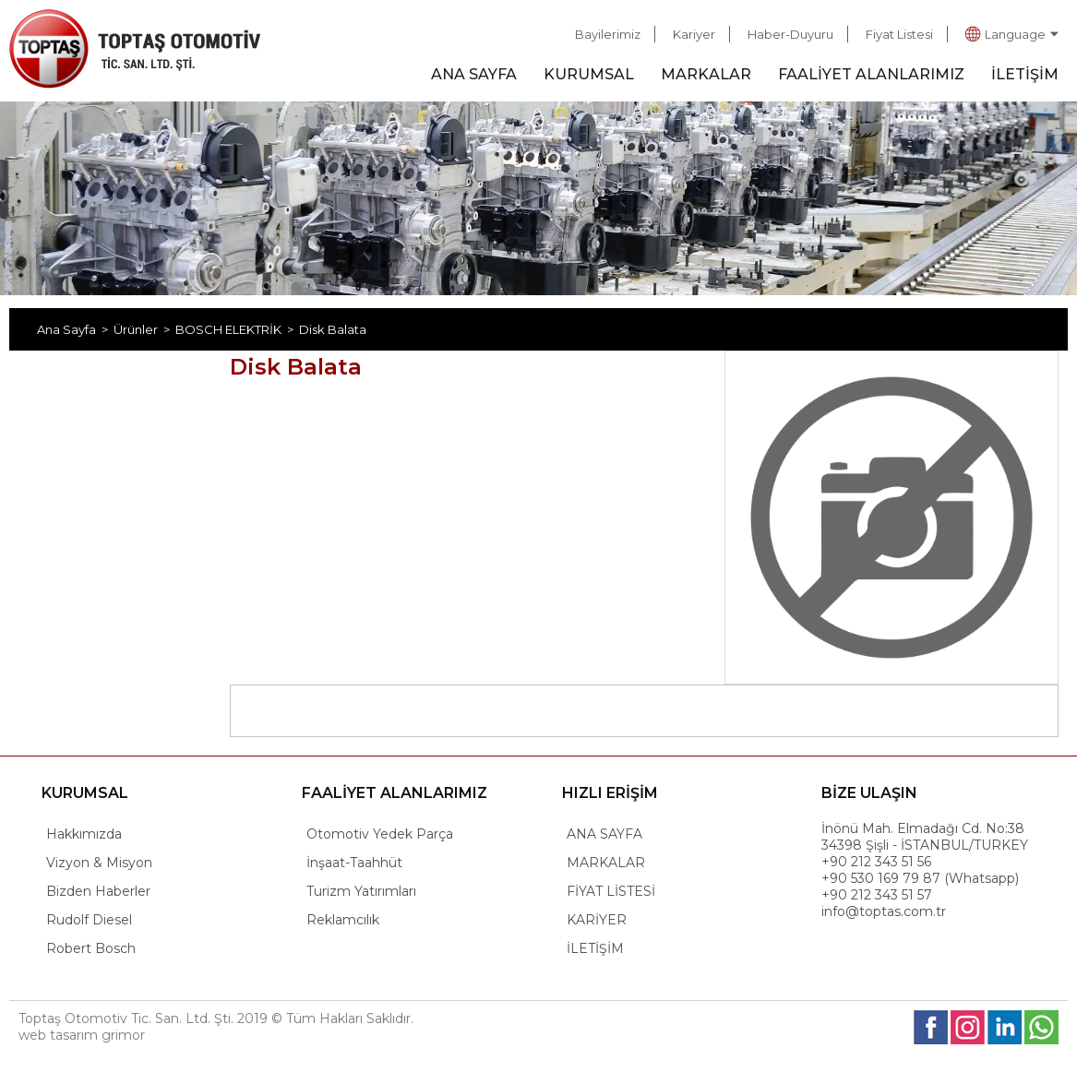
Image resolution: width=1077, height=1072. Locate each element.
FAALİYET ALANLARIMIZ (871, 74)
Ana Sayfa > (75, 329)
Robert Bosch (91, 948)
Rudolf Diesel (89, 919)
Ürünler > (144, 329)
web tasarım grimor (81, 1035)
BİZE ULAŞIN (869, 793)
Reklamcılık (342, 919)
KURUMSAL (589, 74)
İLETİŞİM (1025, 74)
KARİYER (597, 919)
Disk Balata (332, 329)
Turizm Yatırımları (361, 891)
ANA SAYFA (474, 74)
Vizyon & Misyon (99, 862)
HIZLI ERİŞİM (610, 793)
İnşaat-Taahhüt (354, 862)
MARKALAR (706, 74)
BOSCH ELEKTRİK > (237, 329)
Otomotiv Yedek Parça (379, 834)
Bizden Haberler (98, 891)
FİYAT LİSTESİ (611, 891)
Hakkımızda (84, 834)
